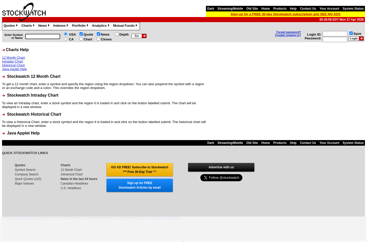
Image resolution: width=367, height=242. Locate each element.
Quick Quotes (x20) (28, 179)
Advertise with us (221, 167)
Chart (88, 39)
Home (265, 8)
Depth (124, 34)
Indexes (61, 26)
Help (293, 8)
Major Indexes (24, 183)
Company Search (26, 174)
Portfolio (80, 26)
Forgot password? (289, 32)
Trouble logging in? (288, 35)
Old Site (252, 8)
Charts (28, 26)
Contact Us (308, 8)
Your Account (329, 8)
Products (279, 8)
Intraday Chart (12, 61)
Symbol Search (25, 170)
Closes (106, 39)
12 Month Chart (13, 57)
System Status (353, 8)
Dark (210, 8)
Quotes (11, 26)
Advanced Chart (72, 174)
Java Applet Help (14, 69)
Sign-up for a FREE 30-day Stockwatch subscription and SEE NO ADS (285, 14)
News (44, 26)
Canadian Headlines (74, 183)
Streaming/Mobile (230, 8)
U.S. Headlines (71, 188)
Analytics (101, 26)
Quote (88, 34)
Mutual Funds (126, 26)
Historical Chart (13, 65)
